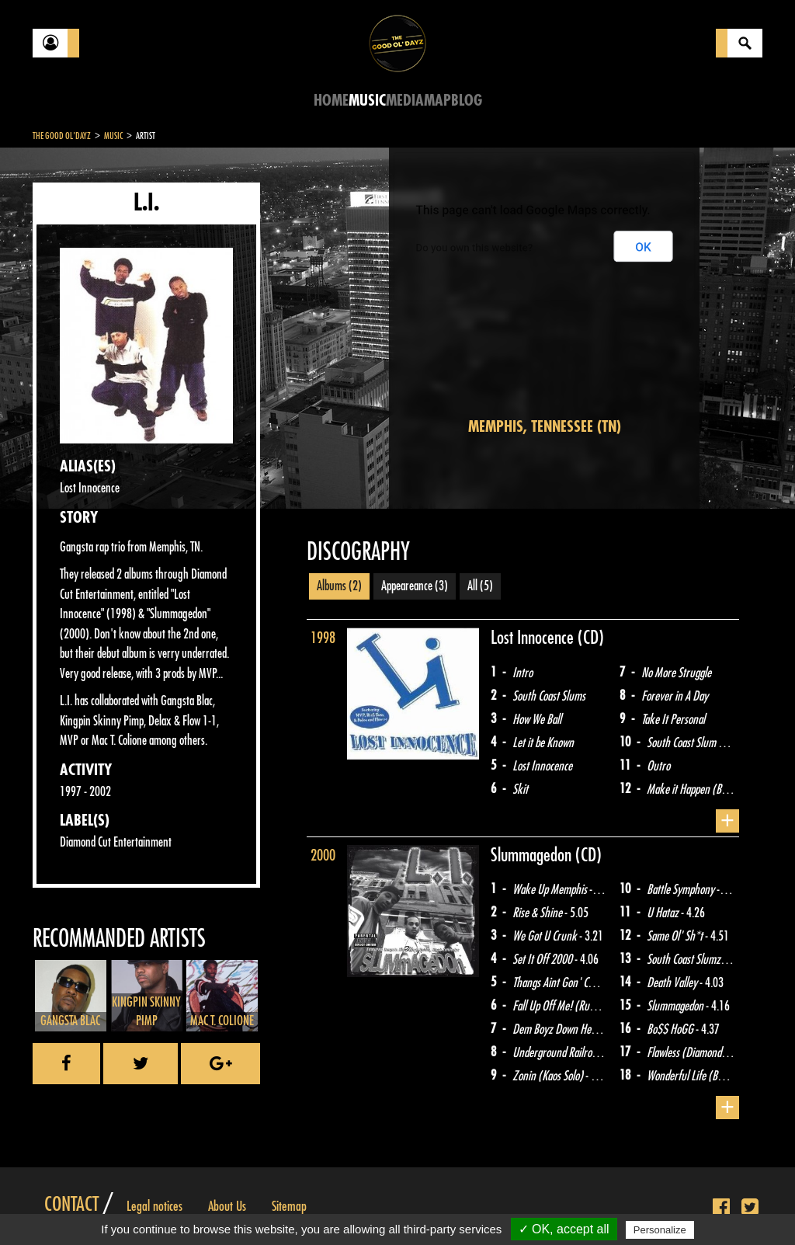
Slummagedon (533, 855)
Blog (466, 100)
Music (367, 100)
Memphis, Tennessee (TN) (544, 427)
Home (331, 100)
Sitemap (289, 1206)
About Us (227, 1206)
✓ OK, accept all (564, 1229)
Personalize (660, 1230)
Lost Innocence (534, 637)
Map (437, 100)
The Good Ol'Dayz (62, 136)
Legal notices (154, 1206)
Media (405, 100)
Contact (71, 1205)
